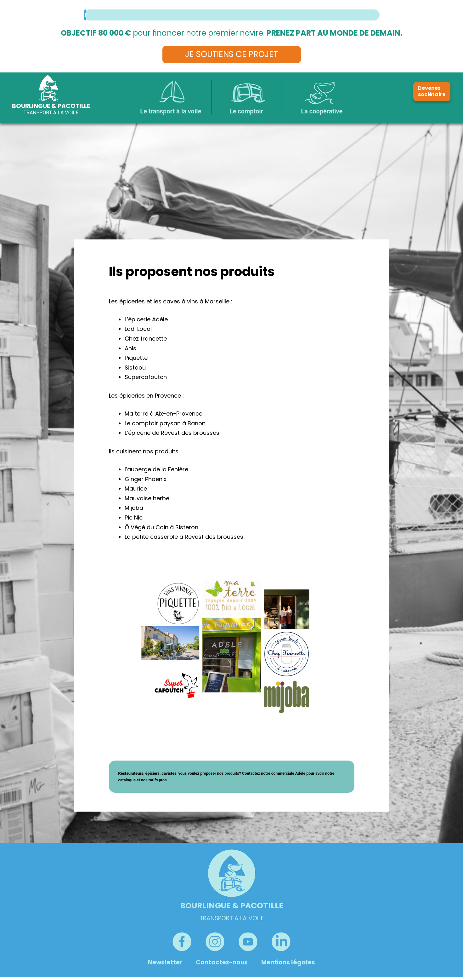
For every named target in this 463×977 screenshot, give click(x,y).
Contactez (251, 773)
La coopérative (321, 111)
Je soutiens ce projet (231, 54)
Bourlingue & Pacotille (51, 106)
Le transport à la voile (170, 111)
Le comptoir (246, 111)
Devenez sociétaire (431, 91)
